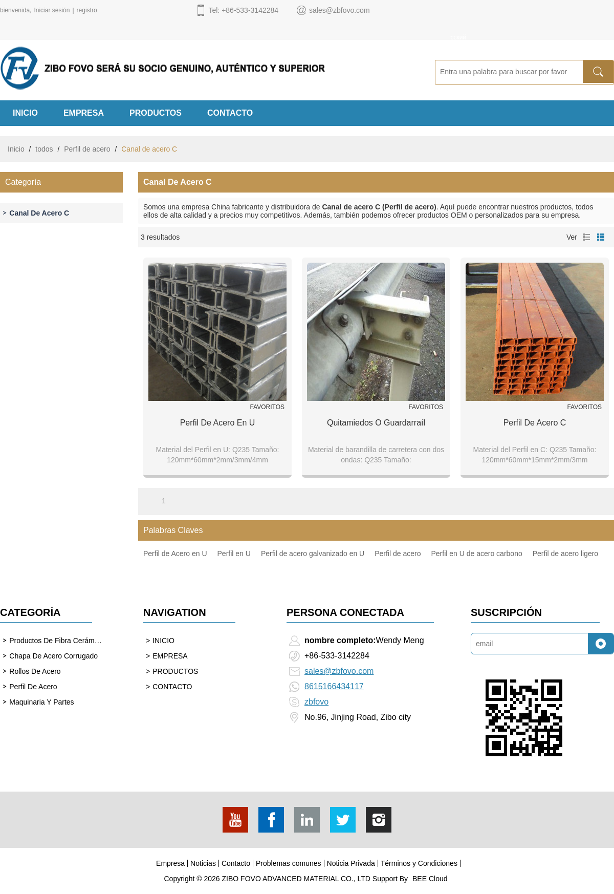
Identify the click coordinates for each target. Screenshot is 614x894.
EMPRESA (83, 113)
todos (44, 149)
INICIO (25, 113)
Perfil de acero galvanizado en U (312, 553)
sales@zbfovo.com (339, 671)
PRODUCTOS (155, 113)
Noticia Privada (351, 863)
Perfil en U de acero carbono (476, 553)
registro (87, 10)
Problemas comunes (288, 863)
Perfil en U (234, 553)
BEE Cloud (429, 878)
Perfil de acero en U (217, 422)
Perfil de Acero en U (175, 553)
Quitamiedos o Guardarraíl (376, 422)
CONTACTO (230, 113)
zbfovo (316, 701)
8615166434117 (334, 686)
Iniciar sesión (52, 10)
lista (586, 237)
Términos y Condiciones (419, 863)
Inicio (16, 149)
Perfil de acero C (534, 422)
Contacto (236, 863)
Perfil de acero (87, 149)
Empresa (170, 863)
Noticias (203, 863)
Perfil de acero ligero (565, 553)
